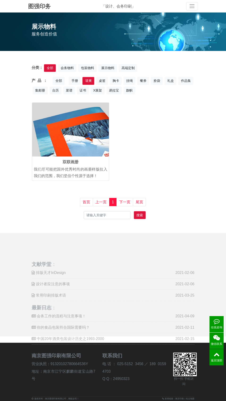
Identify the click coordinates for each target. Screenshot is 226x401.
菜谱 (69, 90)
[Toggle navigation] (192, 6)
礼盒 (170, 81)
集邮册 (40, 90)
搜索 (139, 215)
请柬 (88, 81)
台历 (55, 90)
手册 (74, 81)
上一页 (101, 202)
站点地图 (190, 398)
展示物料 (107, 68)
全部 (50, 68)
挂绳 (129, 81)
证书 (83, 90)
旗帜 (129, 90)
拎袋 (157, 81)
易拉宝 (114, 90)
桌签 (102, 81)
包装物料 (87, 68)
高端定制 (128, 68)
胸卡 (116, 81)
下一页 (124, 202)
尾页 (139, 202)
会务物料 (67, 68)
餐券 (143, 81)
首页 (86, 202)
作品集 (186, 81)
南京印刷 (179, 398)
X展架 (97, 90)
